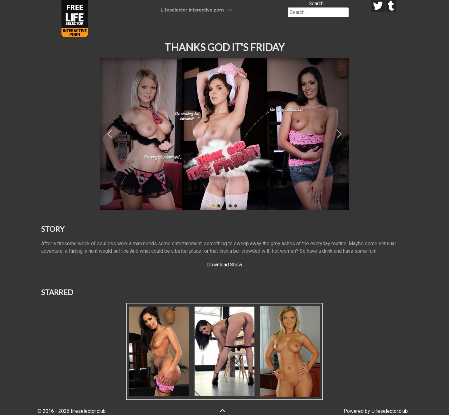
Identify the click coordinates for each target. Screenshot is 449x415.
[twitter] (378, 6)
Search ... (318, 4)
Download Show (224, 265)
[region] (224, 134)
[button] (109, 134)
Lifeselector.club (389, 411)
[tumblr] (391, 6)
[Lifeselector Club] (74, 18)
